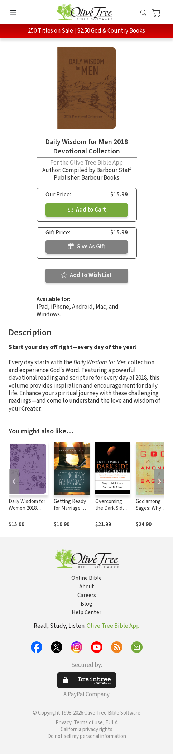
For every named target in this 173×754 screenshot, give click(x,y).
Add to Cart (86, 209)
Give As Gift (86, 246)
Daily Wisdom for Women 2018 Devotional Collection (27, 512)
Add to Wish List (86, 275)
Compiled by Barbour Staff (96, 170)
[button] (143, 13)
